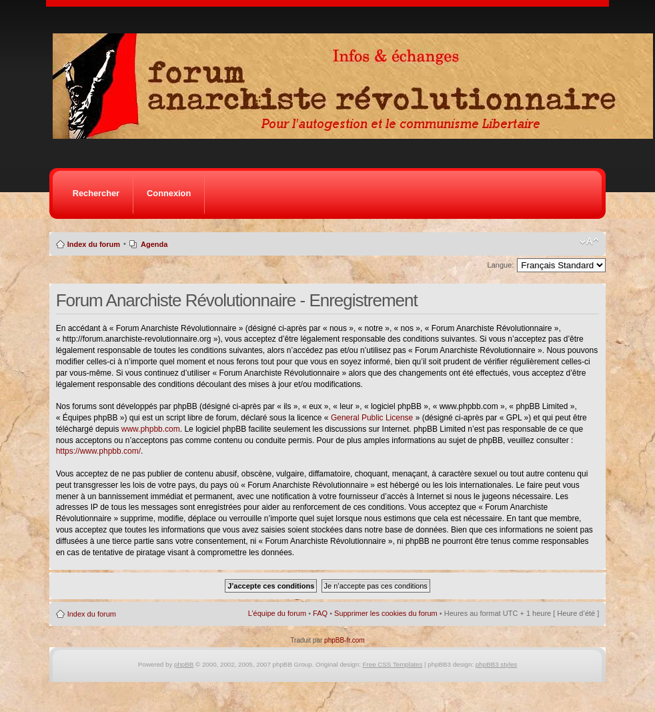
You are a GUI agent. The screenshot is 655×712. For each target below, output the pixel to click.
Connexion (169, 193)
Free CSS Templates (393, 664)
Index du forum (93, 244)
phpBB (183, 664)
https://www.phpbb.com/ (98, 451)
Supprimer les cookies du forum (386, 613)
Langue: (501, 265)
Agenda (154, 244)
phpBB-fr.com (344, 640)
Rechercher (96, 193)
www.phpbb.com (150, 429)
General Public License (372, 417)
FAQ (320, 613)
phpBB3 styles (496, 664)
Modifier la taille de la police (589, 242)
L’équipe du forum (277, 613)
